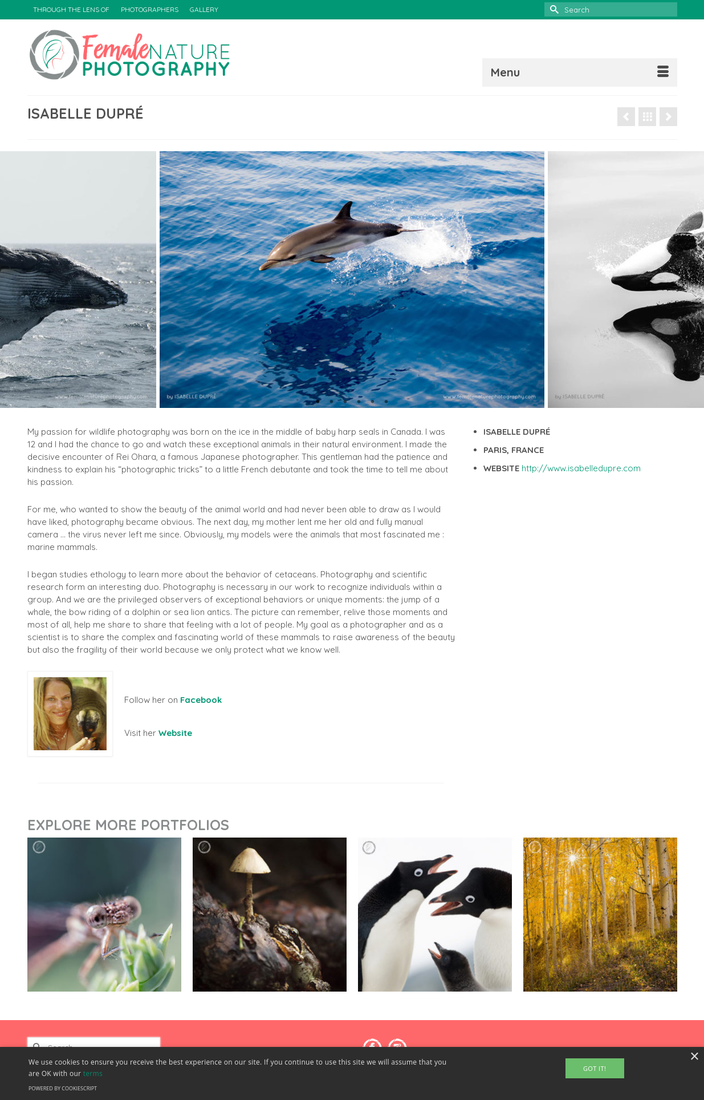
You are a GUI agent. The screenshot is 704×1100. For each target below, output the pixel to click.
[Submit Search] (552, 9)
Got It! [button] (594, 1068)
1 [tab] (318, 402)
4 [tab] (359, 402)
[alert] (352, 1073)
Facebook (201, 699)
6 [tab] (386, 402)
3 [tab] (345, 402)
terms (93, 1073)
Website (175, 732)
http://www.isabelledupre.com (581, 468)
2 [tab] (331, 402)
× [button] (694, 1057)
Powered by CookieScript (63, 1088)
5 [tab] (373, 402)
